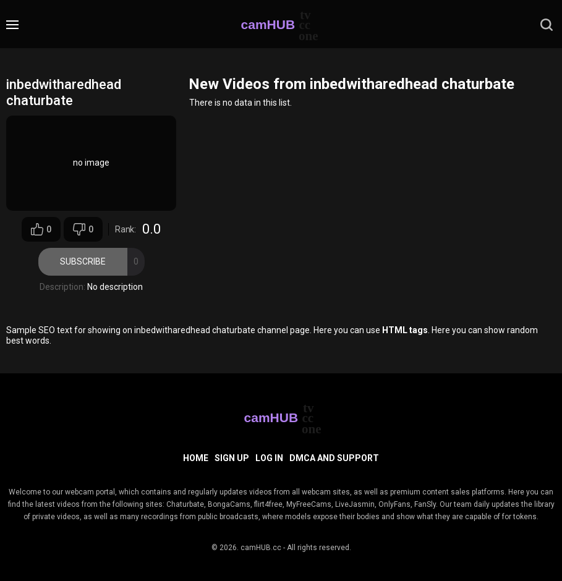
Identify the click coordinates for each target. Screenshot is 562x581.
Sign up (232, 458)
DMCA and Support (334, 458)
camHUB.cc (261, 547)
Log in (269, 458)
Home (195, 458)
